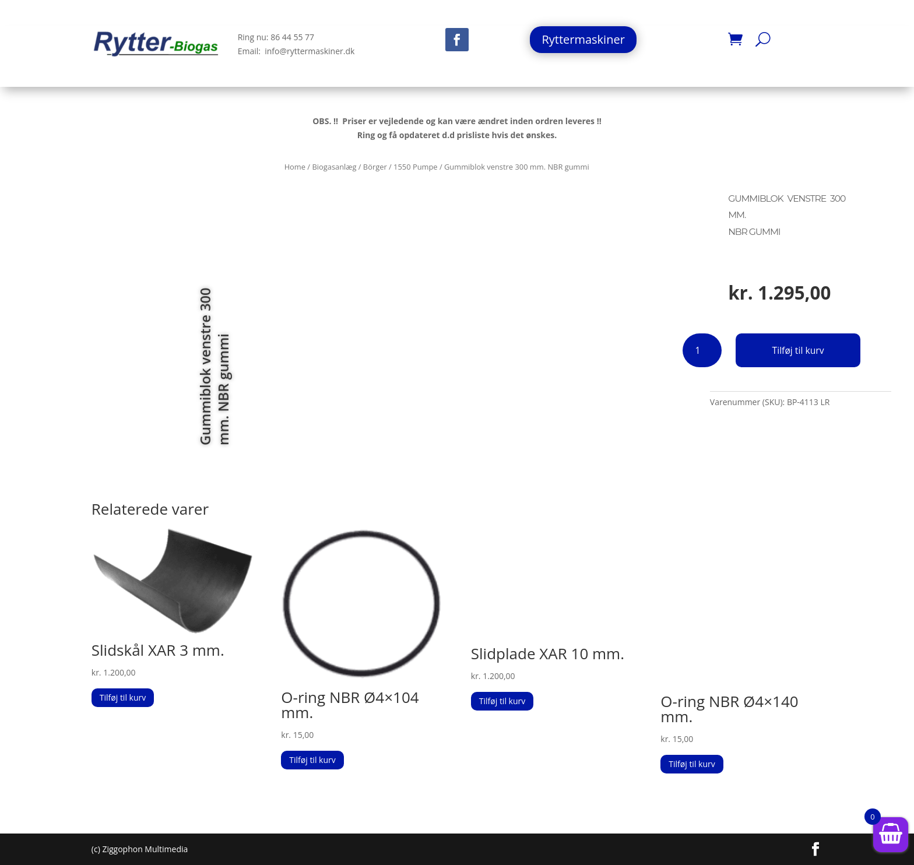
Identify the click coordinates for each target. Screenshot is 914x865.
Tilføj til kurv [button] (123, 697)
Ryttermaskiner (583, 39)
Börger (375, 166)
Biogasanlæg (334, 166)
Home (294, 166)
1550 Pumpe (415, 166)
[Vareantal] (702, 350)
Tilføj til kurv (798, 350)
